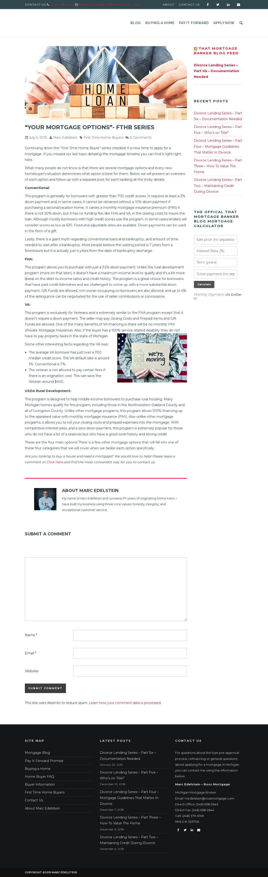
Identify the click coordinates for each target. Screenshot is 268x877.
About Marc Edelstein (90, 490)
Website (31, 671)
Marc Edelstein (65, 137)
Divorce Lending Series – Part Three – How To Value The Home (218, 166)
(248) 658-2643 (62, 4)
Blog (136, 23)
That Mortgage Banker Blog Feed (216, 50)
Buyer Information (40, 784)
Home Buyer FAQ (39, 776)
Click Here (54, 462)
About (168, 4)
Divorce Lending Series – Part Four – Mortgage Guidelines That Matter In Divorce (218, 146)
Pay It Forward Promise (44, 761)
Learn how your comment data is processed (125, 703)
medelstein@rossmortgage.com (109, 4)
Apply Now (224, 23)
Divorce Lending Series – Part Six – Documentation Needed (216, 71)
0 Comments (140, 137)
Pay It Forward (194, 23)
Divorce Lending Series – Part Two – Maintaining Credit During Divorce (218, 185)
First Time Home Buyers (103, 137)
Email (30, 653)
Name (31, 635)
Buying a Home (159, 23)
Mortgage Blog (37, 753)
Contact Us (189, 4)
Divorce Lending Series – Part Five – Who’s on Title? (218, 130)
